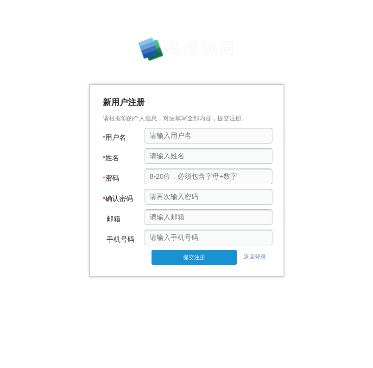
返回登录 (255, 257)
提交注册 (194, 257)
